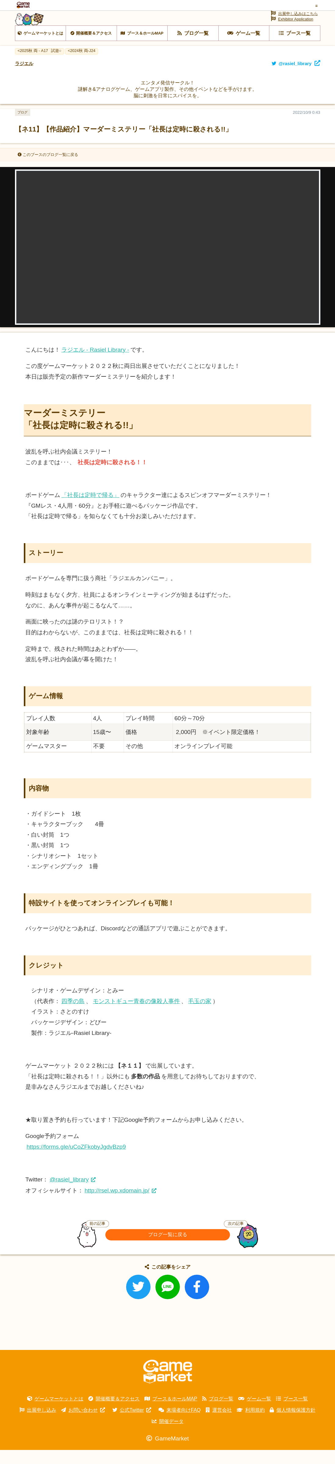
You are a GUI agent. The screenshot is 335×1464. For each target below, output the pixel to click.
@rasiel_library (69, 1194)
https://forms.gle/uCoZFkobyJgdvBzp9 (76, 1161)
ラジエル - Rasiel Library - (95, 364)
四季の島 (73, 1015)
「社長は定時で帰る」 (90, 509)
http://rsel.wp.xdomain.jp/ (117, 1204)
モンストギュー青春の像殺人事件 (136, 1015)
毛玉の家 (199, 1015)
